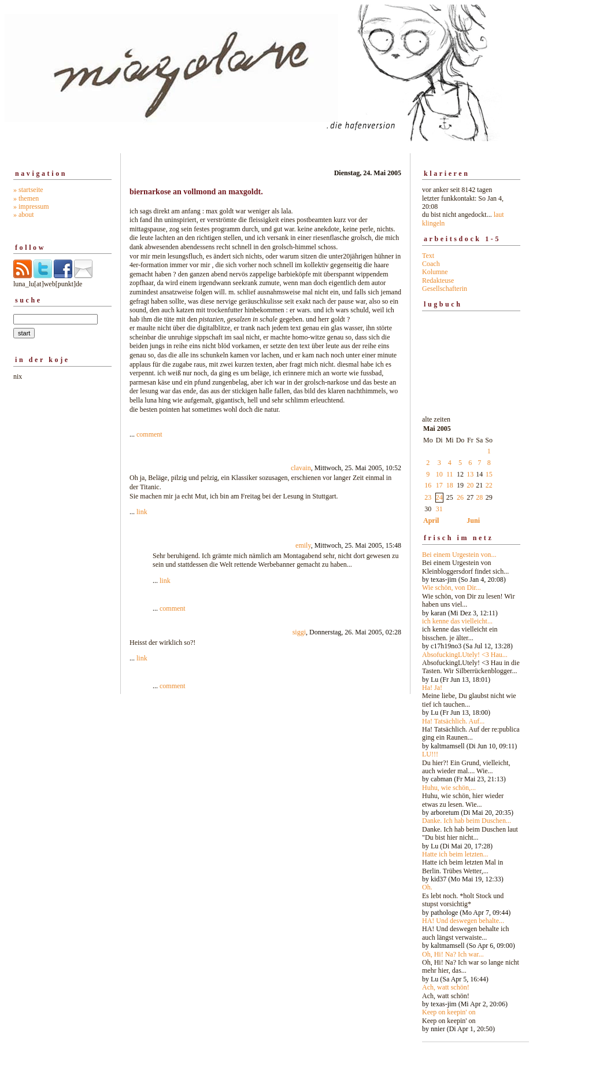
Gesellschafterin (444, 289)
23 (427, 497)
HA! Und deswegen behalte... (463, 921)
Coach (431, 264)
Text (428, 256)
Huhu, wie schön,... (449, 788)
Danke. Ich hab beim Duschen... (466, 821)
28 (479, 497)
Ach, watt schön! (445, 987)
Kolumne (435, 272)
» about (23, 215)
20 (470, 485)
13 (470, 474)
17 (439, 485)
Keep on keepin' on (448, 1012)
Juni (473, 520)
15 (489, 474)
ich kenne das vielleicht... (457, 621)
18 (449, 485)
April (431, 520)
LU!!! (430, 754)
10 (439, 474)
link (141, 512)
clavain (301, 468)
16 (427, 485)
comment (149, 434)
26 (460, 497)
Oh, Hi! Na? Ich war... (453, 954)
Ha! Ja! (432, 688)
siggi (299, 632)
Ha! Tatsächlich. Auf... (453, 721)
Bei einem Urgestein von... (459, 555)
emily (303, 545)
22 (489, 485)
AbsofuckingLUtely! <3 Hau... (465, 655)
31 (439, 509)
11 (449, 474)
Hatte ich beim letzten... (455, 854)
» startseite (28, 190)
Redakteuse (438, 280)
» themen (26, 198)
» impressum (31, 206)
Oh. (427, 887)
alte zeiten (471, 721)
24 (439, 497)
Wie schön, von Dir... (451, 588)
